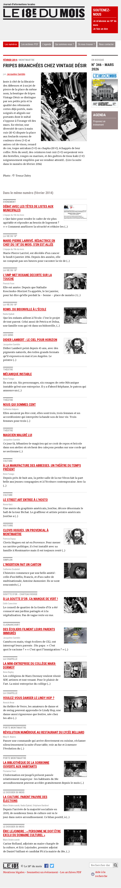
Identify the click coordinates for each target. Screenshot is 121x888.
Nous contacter (106, 44)
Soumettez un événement (42, 872)
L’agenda (46, 44)
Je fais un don (100, 28)
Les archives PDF (29, 44)
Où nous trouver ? (86, 44)
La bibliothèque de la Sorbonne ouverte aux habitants (26, 764)
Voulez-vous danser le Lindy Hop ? (28, 698)
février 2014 (10, 59)
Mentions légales (14, 872)
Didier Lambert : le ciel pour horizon (30, 340)
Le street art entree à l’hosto (25, 500)
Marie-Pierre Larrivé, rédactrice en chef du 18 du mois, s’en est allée (29, 242)
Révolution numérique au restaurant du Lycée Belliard (43, 732)
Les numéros (11, 44)
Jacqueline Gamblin (16, 74)
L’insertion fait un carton (22, 564)
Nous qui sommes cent (19, 404)
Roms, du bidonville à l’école (24, 309)
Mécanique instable (17, 374)
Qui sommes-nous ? (64, 44)
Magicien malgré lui (17, 435)
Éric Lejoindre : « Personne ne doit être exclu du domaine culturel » (32, 833)
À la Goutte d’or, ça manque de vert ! (30, 599)
